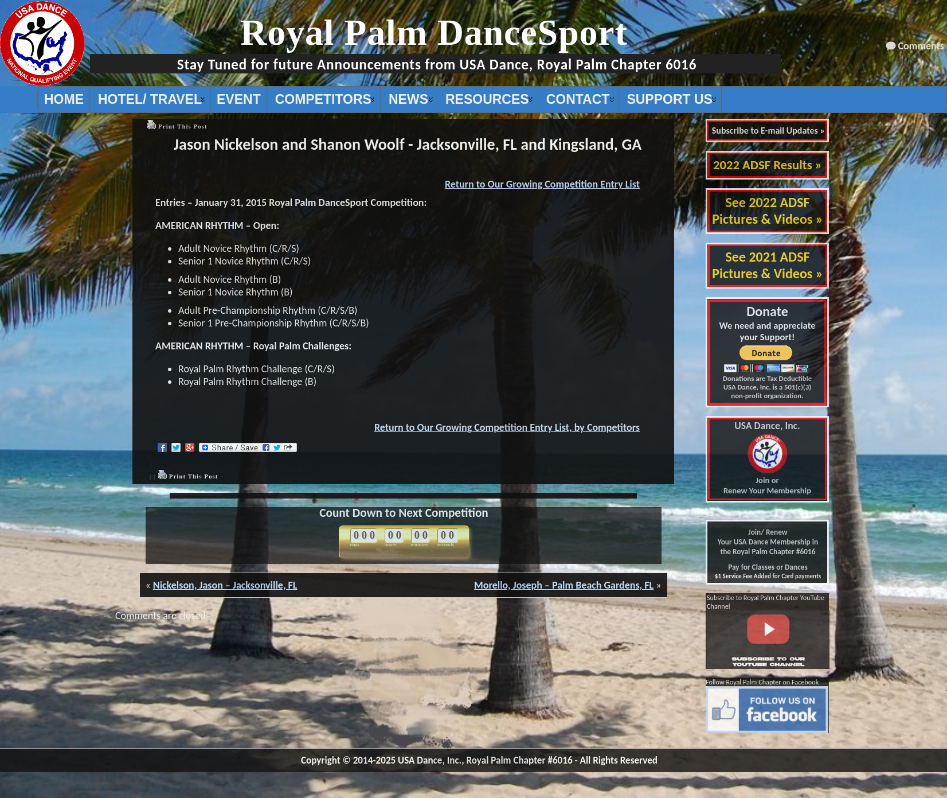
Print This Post (183, 126)
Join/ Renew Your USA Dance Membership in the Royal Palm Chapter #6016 (768, 541)
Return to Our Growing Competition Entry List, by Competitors (507, 427)
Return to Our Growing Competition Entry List (542, 184)
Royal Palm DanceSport (434, 32)
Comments (921, 46)
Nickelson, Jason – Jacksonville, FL (225, 585)
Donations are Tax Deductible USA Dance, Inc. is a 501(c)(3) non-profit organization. (767, 387)
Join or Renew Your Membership (767, 458)
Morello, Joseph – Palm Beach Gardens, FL (563, 585)
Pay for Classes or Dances (768, 567)
